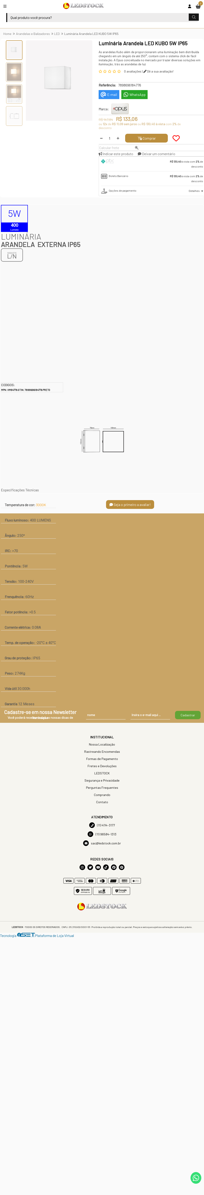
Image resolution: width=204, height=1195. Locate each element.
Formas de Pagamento (102, 759)
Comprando (102, 795)
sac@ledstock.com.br (102, 843)
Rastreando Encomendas (102, 751)
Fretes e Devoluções (102, 766)
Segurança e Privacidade (102, 780)
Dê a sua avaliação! (158, 71)
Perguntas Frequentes (102, 787)
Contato (102, 802)
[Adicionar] (118, 138)
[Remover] (101, 138)
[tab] (152, 164)
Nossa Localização (102, 744)
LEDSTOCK (102, 773)
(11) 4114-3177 (102, 825)
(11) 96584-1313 (102, 834)
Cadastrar (188, 715)
